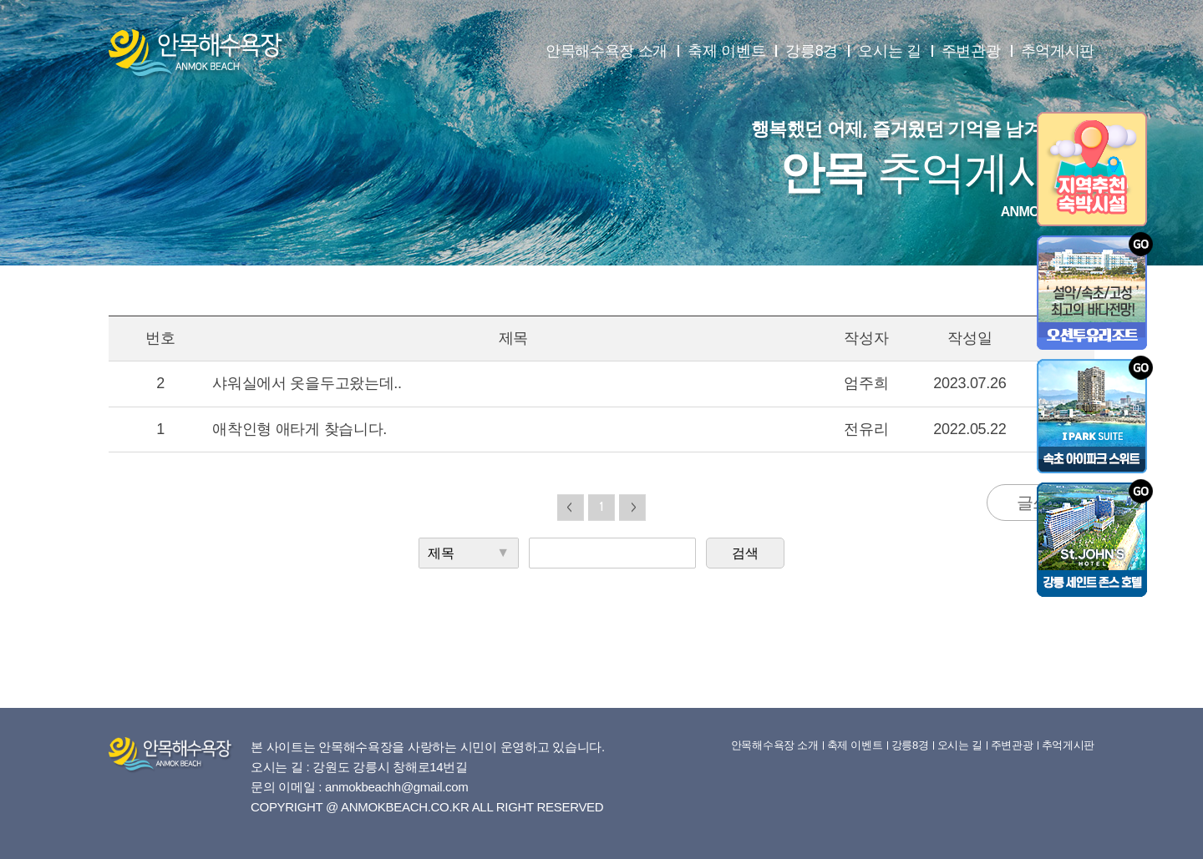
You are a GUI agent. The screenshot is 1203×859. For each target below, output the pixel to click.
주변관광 (971, 51)
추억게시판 (1058, 51)
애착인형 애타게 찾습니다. (299, 429)
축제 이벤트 (726, 51)
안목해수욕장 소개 (606, 51)
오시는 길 (889, 51)
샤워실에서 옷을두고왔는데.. (307, 383)
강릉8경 (811, 51)
